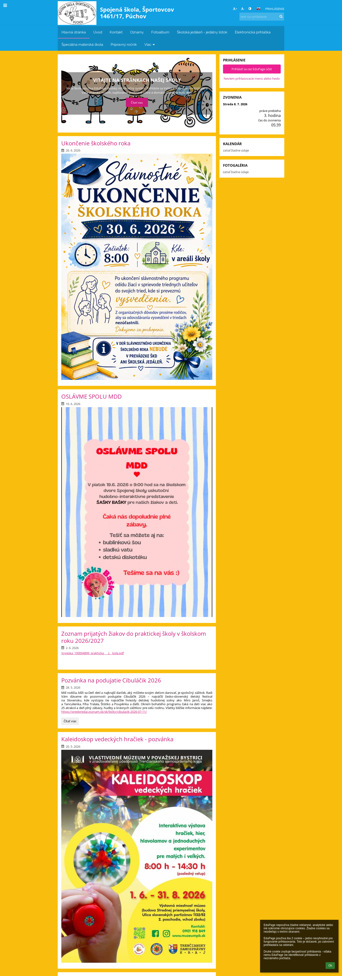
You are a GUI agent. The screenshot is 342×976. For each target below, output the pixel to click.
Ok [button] (330, 965)
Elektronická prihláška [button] (253, 32)
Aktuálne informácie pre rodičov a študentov (137, 80)
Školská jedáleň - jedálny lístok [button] (202, 32)
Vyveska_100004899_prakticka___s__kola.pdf (92, 653)
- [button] (243, 8)
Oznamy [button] (137, 32)
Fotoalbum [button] (160, 32)
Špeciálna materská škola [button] (82, 44)
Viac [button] (150, 44)
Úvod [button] (97, 32)
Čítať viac (136, 102)
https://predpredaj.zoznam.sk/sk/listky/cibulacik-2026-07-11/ (104, 711)
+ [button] (235, 8)
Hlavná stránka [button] (74, 32)
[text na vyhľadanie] (261, 16)
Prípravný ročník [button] (124, 44)
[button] (258, 9)
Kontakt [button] (116, 32)
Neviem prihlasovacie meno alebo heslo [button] (252, 78)
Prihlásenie (274, 9)
